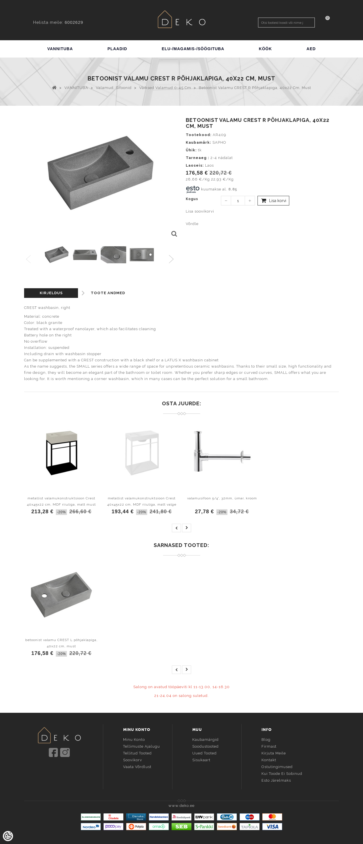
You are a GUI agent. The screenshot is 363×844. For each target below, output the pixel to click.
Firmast (269, 746)
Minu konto (134, 739)
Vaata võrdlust (137, 766)
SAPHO (219, 142)
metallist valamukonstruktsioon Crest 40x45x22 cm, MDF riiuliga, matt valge (141, 501)
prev (176, 528)
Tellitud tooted (137, 753)
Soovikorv (132, 760)
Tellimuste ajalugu (141, 746)
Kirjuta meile (273, 753)
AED (311, 48)
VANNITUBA (60, 48)
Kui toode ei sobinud (281, 773)
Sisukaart (201, 760)
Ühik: (191, 150)
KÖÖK (265, 48)
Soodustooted (205, 746)
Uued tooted (204, 753)
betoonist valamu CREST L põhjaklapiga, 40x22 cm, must (61, 643)
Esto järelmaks (276, 780)
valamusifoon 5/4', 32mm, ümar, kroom (222, 498)
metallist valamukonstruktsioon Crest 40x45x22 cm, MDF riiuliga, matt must (61, 501)
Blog (266, 739)
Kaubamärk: (198, 142)
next (186, 528)
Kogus (192, 199)
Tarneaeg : (197, 158)
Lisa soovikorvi (200, 211)
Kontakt (268, 760)
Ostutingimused (277, 766)
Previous (28, 259)
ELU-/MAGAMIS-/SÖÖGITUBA (193, 48)
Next (172, 259)
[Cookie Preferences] (8, 836)
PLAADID (117, 48)
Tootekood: (199, 135)
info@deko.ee (69, 769)
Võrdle (192, 224)
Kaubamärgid (205, 739)
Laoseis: (195, 165)
